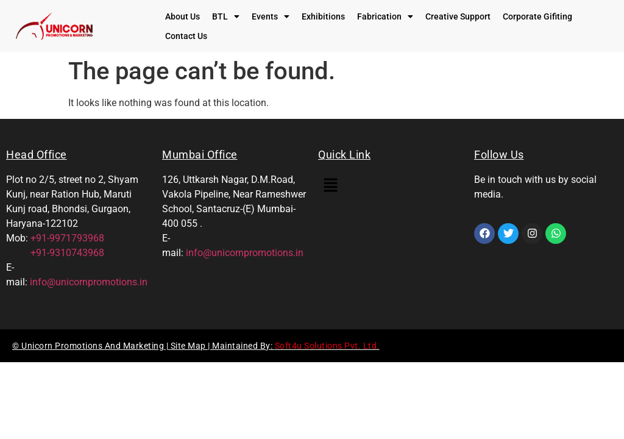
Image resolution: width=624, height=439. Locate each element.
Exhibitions (323, 16)
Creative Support (458, 16)
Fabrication (385, 16)
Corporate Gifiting (537, 16)
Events (270, 16)
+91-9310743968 (55, 253)
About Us (182, 16)
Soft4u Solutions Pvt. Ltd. (327, 346)
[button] (226, 16)
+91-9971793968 (67, 238)
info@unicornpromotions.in (88, 282)
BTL (225, 16)
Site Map (189, 346)
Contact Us (186, 36)
